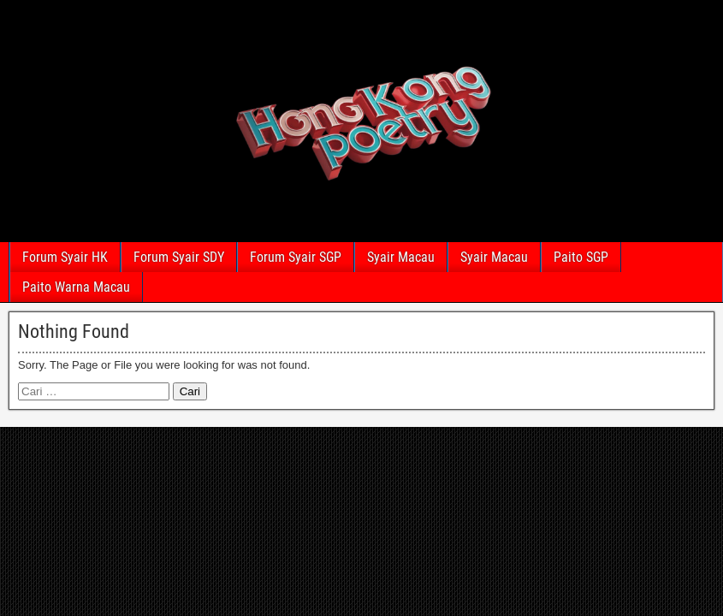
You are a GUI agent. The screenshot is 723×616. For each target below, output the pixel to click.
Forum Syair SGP (295, 257)
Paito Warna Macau (76, 287)
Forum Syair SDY (178, 257)
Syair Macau (401, 257)
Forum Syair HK (65, 257)
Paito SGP (581, 257)
